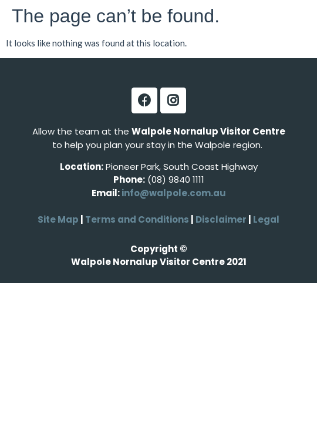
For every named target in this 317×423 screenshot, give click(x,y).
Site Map (58, 219)
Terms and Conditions (137, 219)
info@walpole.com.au (174, 193)
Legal (265, 219)
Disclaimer (221, 219)
